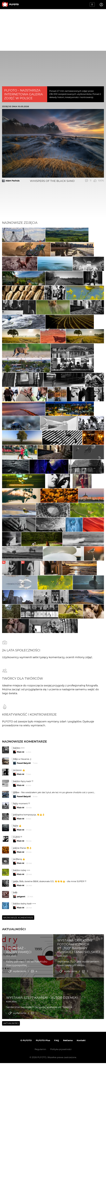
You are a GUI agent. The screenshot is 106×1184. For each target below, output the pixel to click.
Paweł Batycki (24, 949)
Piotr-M (20, 938)
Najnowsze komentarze (24, 927)
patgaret (21, 1082)
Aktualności (14, 1115)
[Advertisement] (53, 29)
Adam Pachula (12, 181)
